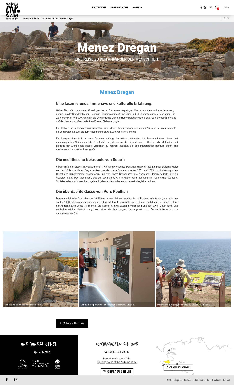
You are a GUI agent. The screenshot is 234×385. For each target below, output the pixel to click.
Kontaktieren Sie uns (117, 371)
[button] (99, 7)
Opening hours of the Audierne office (116, 362)
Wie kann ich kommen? (178, 367)
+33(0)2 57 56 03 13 (117, 352)
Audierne (44, 352)
